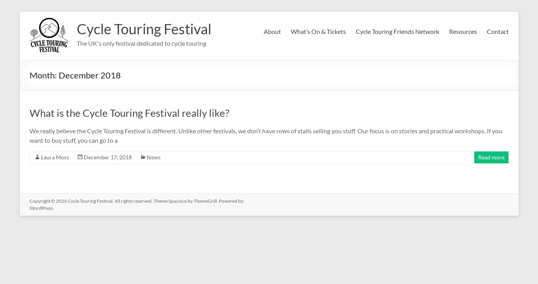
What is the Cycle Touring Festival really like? (129, 112)
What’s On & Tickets (318, 31)
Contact (498, 31)
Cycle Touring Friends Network (397, 31)
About (272, 31)
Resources (463, 31)
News (154, 157)
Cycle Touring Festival (144, 28)
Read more (491, 157)
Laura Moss (55, 157)
